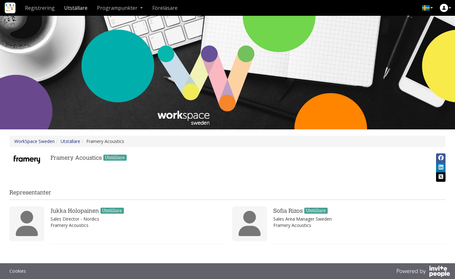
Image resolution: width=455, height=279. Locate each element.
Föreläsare (165, 7)
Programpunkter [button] (120, 7)
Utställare (76, 7)
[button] (427, 8)
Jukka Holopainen (75, 211)
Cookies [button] (17, 271)
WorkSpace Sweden (34, 141)
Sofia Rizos (288, 211)
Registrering (40, 7)
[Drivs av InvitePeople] (423, 272)
